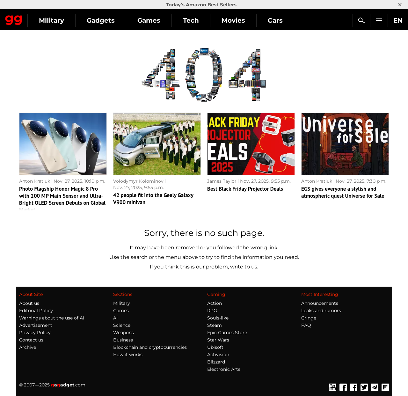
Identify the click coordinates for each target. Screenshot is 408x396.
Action (214, 303)
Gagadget (43, 17)
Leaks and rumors (321, 310)
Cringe (308, 318)
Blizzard (216, 362)
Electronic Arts (223, 369)
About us (29, 303)
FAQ (306, 325)
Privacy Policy (35, 332)
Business (123, 340)
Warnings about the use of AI (51, 318)
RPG (212, 310)
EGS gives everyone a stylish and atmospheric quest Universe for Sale (342, 192)
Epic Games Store (227, 332)
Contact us (31, 340)
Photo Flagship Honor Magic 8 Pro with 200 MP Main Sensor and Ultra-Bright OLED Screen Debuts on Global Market (62, 199)
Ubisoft (215, 347)
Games (207, 20)
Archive (27, 347)
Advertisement (35, 325)
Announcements (319, 303)
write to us (243, 267)
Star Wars (218, 340)
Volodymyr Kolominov (138, 181)
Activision (218, 354)
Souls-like (218, 318)
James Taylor (222, 181)
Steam (214, 325)
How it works (127, 354)
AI (115, 318)
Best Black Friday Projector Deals (245, 188)
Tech (249, 20)
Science (121, 325)
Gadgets (159, 20)
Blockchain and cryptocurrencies (150, 347)
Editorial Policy (36, 310)
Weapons (123, 332)
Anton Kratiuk (34, 181)
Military (109, 20)
